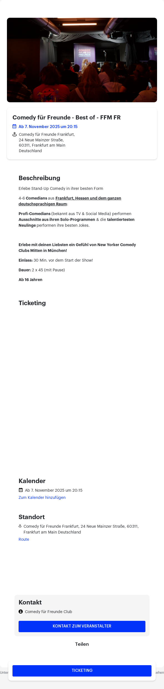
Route (24, 540)
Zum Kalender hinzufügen (42, 498)
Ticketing (82, 671)
